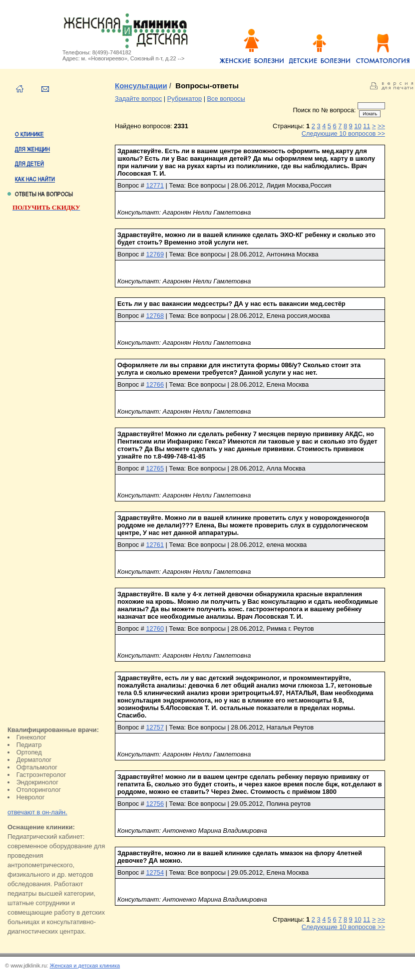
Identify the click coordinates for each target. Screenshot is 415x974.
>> (381, 126)
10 (357, 126)
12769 (155, 254)
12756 (155, 803)
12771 (155, 185)
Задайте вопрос (138, 98)
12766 (155, 384)
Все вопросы (226, 98)
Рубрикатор (184, 98)
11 (366, 126)
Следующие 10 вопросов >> (343, 133)
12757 (155, 727)
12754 (155, 872)
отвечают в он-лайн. (37, 812)
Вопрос (128, 185)
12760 (155, 628)
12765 (155, 468)
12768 (155, 315)
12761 (155, 544)
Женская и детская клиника (84, 966)
